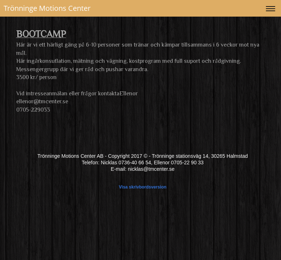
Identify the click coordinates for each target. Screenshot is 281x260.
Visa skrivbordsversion (143, 187)
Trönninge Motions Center (47, 8)
